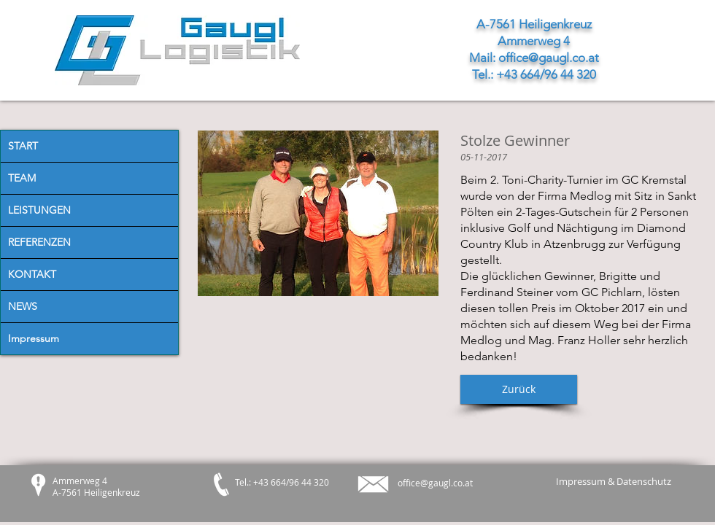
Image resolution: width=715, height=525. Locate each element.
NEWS (22, 306)
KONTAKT (32, 274)
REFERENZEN (39, 242)
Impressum (33, 338)
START (23, 145)
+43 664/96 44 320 (546, 74)
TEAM (22, 177)
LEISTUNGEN (39, 210)
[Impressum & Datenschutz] (613, 482)
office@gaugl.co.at (548, 57)
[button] (518, 389)
